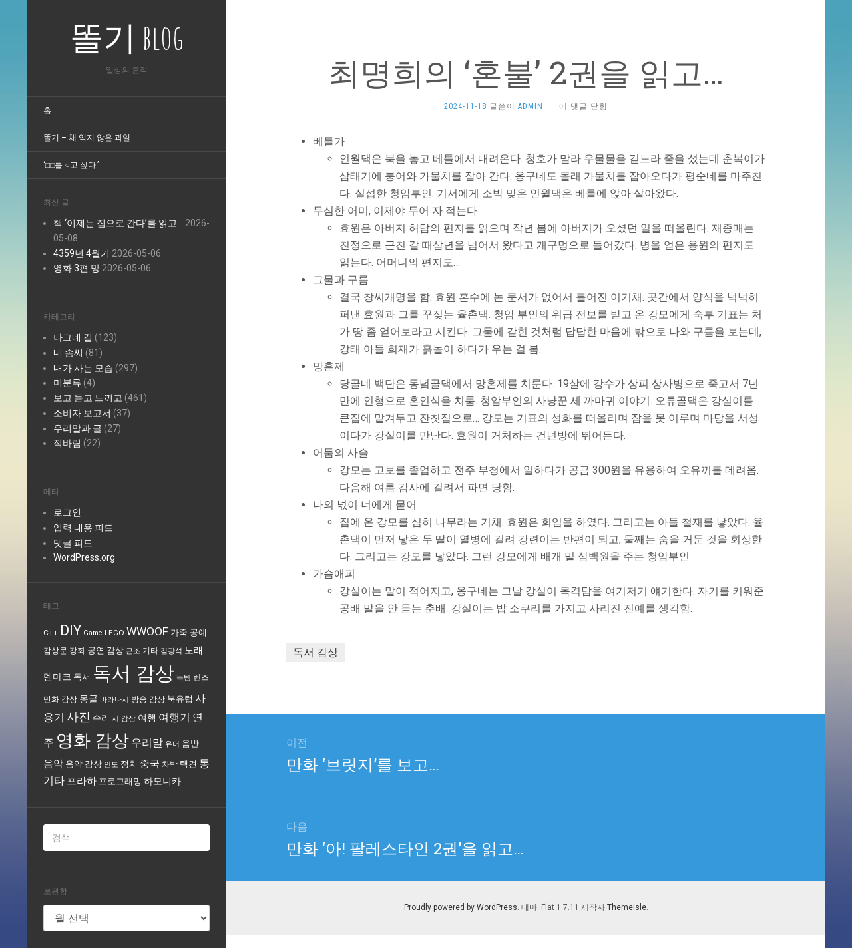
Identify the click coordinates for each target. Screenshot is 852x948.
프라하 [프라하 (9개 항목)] (82, 781)
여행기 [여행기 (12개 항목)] (174, 717)
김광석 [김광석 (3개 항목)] (171, 651)
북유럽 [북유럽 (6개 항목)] (180, 699)
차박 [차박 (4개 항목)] (170, 764)
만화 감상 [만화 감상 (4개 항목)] (60, 699)
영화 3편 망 (76, 268)
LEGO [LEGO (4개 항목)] (114, 632)
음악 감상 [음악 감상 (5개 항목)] (83, 764)
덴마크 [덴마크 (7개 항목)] (57, 676)
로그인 (67, 512)
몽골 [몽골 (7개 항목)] (88, 698)
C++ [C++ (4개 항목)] (50, 632)
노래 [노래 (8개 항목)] (193, 650)
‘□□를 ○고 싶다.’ (71, 165)
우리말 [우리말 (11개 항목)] (147, 742)
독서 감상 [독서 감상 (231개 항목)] (133, 673)
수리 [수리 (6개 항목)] (101, 718)
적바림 (67, 443)
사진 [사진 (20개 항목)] (79, 717)
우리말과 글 (77, 428)
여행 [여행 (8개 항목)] (147, 718)
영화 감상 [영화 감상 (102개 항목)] (92, 740)
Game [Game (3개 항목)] (93, 633)
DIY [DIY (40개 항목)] (70, 630)
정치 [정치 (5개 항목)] (129, 764)
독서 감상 (315, 652)
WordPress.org (84, 557)
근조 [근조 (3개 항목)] (133, 651)
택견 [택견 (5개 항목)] (188, 764)
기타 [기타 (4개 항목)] (150, 650)
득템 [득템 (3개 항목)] (183, 677)
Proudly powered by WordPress (460, 907)
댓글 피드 (73, 543)
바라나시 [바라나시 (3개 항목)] (114, 699)
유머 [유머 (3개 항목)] (172, 744)
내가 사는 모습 (83, 368)
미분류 (67, 382)
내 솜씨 (68, 352)
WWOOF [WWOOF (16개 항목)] (147, 631)
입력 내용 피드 (83, 527)
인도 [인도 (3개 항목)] (111, 764)
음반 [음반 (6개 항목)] (190, 743)
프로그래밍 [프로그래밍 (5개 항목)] (120, 781)
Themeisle (626, 907)
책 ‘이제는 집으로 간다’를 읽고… (118, 223)
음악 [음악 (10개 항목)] (53, 764)
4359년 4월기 (81, 253)
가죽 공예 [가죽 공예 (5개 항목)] (188, 632)
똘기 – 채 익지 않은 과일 (86, 137)
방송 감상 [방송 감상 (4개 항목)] (148, 699)
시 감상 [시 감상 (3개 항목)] (124, 718)
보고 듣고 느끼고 (87, 398)
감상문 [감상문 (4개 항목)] (55, 650)
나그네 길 (73, 337)
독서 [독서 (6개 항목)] (82, 677)
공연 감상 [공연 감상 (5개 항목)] (105, 650)
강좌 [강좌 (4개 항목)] (77, 650)
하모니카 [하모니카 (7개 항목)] (162, 781)
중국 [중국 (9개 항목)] (150, 764)
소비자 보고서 (82, 413)
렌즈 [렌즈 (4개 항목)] (201, 677)
